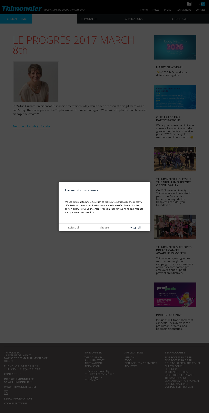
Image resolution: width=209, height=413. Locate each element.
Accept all (135, 227)
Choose (104, 227)
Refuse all (73, 227)
